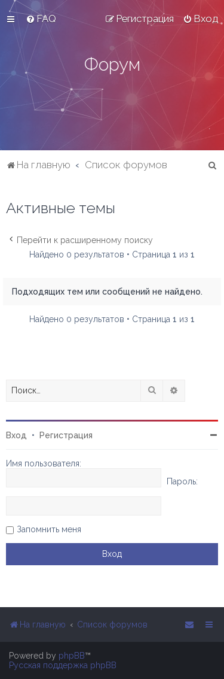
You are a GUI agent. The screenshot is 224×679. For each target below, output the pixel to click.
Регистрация (66, 435)
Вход (16, 435)
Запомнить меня (49, 529)
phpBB (72, 655)
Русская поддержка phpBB (62, 665)
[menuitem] (41, 18)
